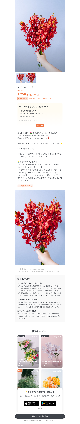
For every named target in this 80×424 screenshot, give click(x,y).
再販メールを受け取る (40, 416)
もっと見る (40, 125)
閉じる (40, 408)
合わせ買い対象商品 (25, 186)
